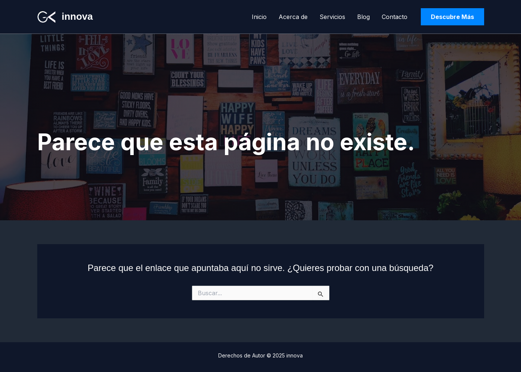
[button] (452, 16)
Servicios (332, 17)
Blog (363, 17)
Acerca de (293, 17)
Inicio (259, 17)
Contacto (394, 17)
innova (77, 16)
